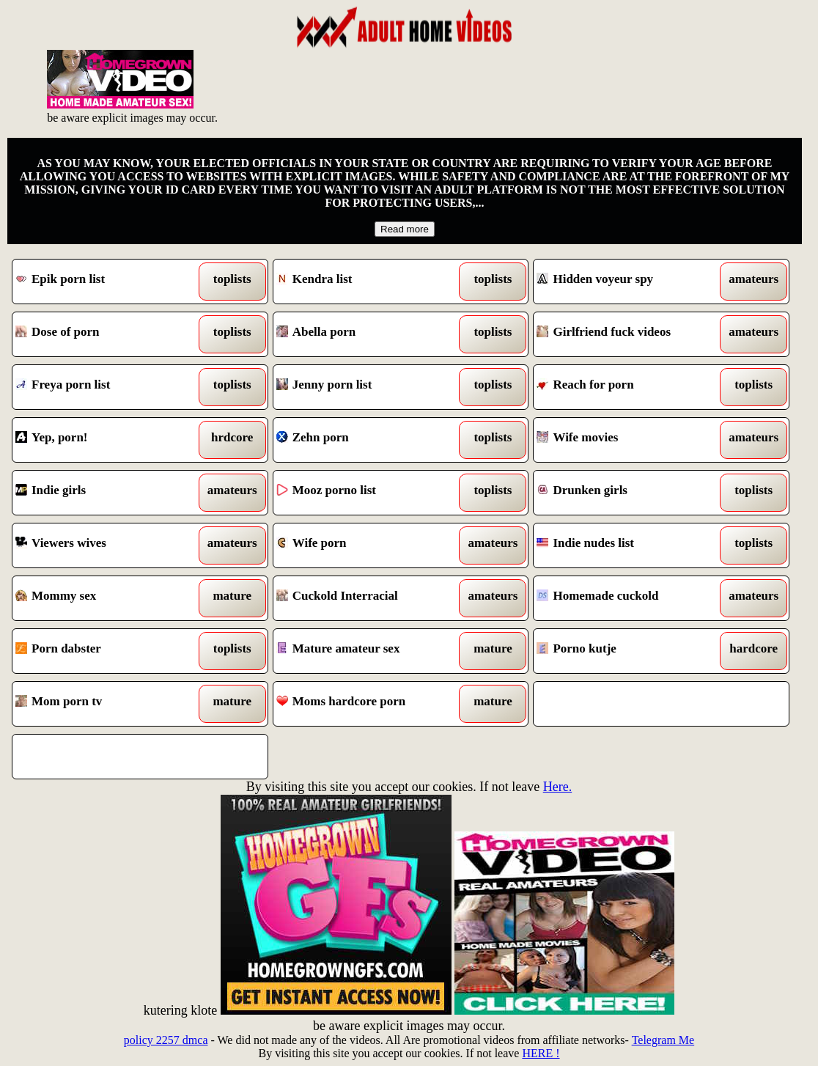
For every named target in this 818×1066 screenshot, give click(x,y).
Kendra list (368, 281)
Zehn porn (368, 440)
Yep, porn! (107, 440)
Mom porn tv (107, 704)
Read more (404, 229)
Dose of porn (107, 334)
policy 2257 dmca (166, 1040)
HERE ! (540, 1053)
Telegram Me (663, 1040)
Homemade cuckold (628, 598)
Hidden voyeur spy (628, 281)
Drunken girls (628, 493)
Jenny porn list (368, 387)
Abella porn (368, 334)
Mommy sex (107, 598)
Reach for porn (628, 387)
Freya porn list (107, 387)
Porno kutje (628, 651)
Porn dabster (107, 651)
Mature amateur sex (368, 651)
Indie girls (107, 493)
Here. (557, 786)
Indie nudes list (628, 545)
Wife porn (368, 545)
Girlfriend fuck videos (628, 334)
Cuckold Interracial (368, 598)
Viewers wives (107, 545)
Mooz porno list (368, 493)
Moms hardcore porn (368, 704)
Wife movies (628, 440)
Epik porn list (107, 281)
